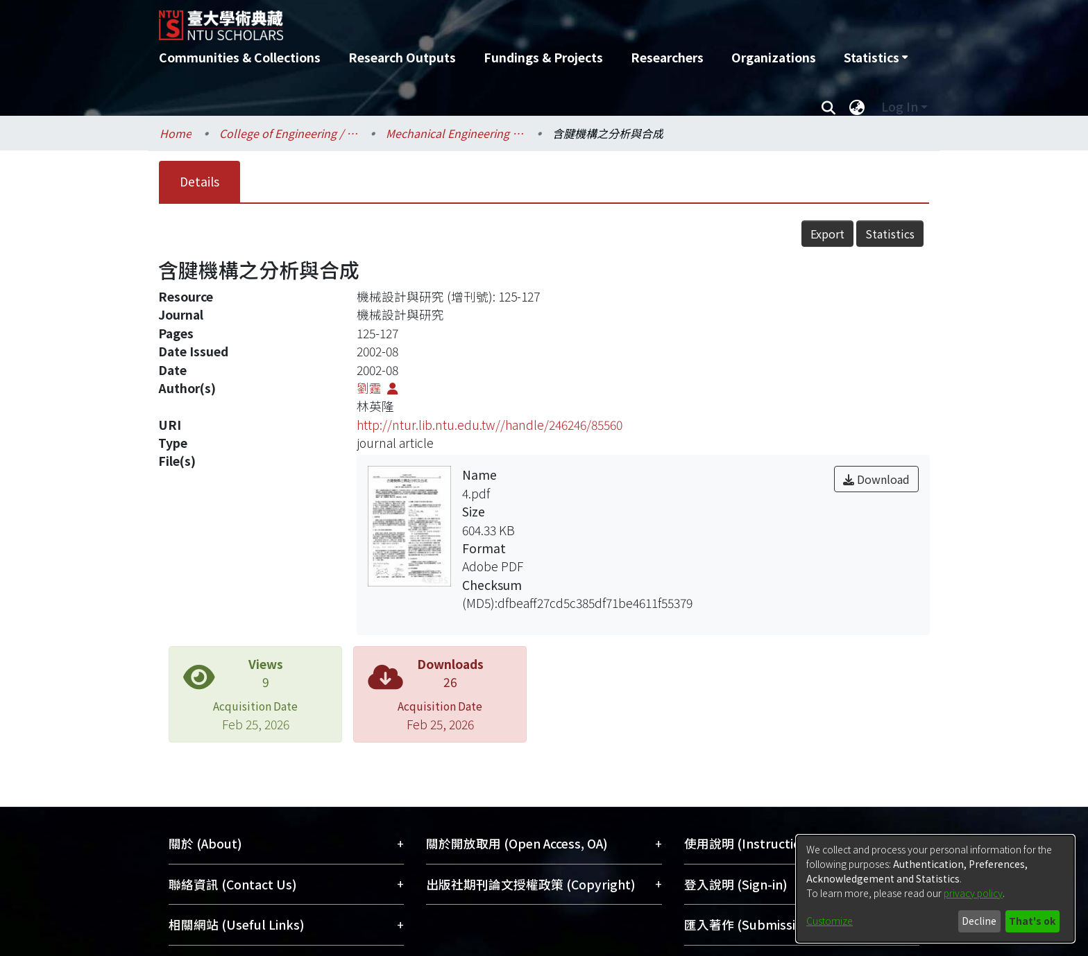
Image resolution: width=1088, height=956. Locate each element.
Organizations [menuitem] (773, 57)
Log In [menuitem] (899, 106)
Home (176, 133)
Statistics (890, 233)
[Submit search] (828, 106)
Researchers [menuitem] (667, 57)
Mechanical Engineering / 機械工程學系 (455, 133)
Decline (979, 921)
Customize (829, 921)
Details (199, 181)
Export (827, 233)
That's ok (1032, 921)
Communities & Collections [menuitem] (240, 57)
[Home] (469, 20)
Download (876, 479)
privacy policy (973, 893)
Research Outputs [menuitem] (402, 57)
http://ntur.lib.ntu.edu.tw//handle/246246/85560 (489, 424)
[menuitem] (876, 57)
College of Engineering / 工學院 (288, 133)
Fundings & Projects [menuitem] (543, 57)
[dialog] (935, 888)
